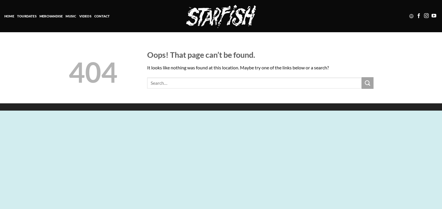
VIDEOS (85, 16)
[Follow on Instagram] (426, 16)
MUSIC (71, 16)
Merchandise (51, 16)
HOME (9, 16)
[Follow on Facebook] (418, 16)
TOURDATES (27, 16)
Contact (102, 16)
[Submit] (367, 83)
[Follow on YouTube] (434, 16)
